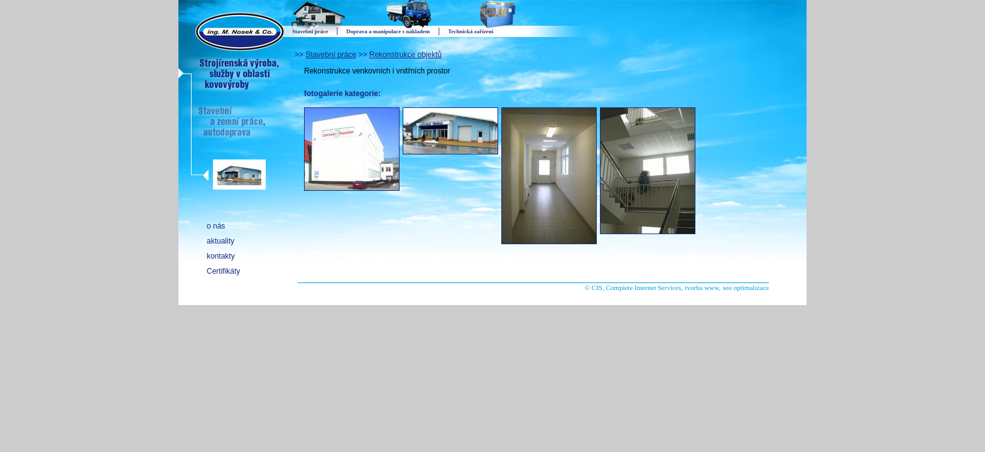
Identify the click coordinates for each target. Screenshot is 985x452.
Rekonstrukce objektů (405, 54)
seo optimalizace (745, 287)
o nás (216, 226)
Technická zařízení (470, 31)
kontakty (221, 256)
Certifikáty (223, 271)
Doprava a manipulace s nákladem (388, 31)
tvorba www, (703, 287)
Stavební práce (330, 54)
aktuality (220, 241)
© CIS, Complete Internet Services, (634, 287)
